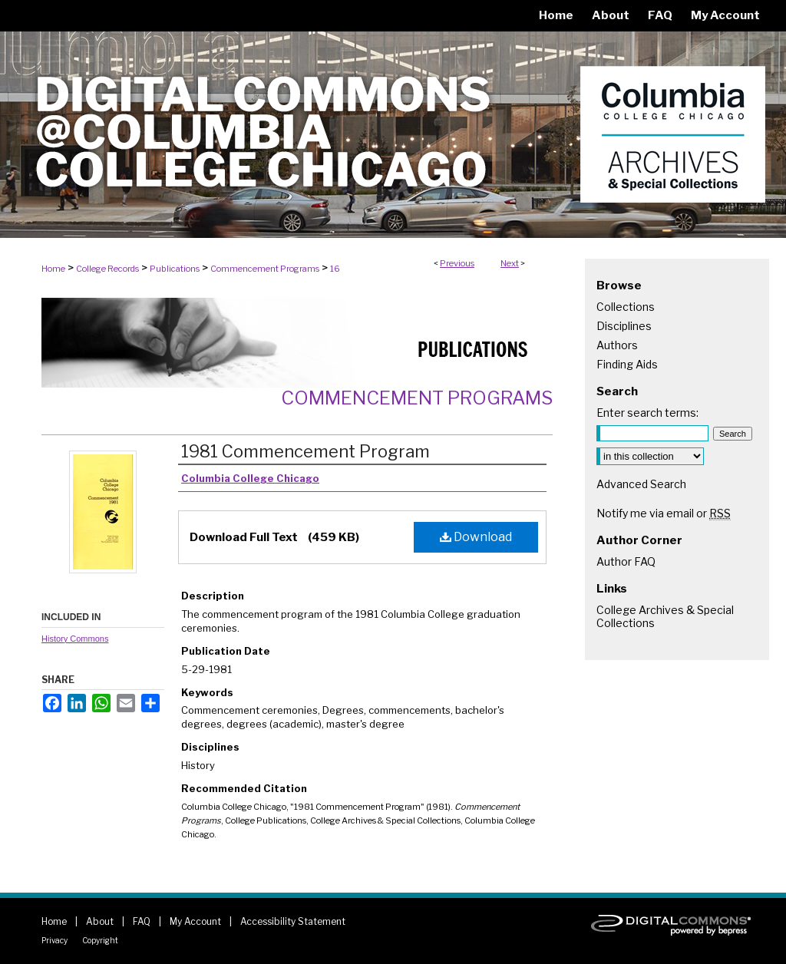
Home (53, 268)
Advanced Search (641, 483)
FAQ (141, 921)
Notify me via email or (663, 513)
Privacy (54, 940)
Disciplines (624, 325)
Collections (625, 306)
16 (335, 268)
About (100, 921)
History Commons (74, 638)
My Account (195, 921)
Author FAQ (626, 561)
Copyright (100, 940)
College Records (107, 268)
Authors (617, 345)
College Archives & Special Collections (665, 616)
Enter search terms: (647, 412)
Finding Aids (627, 364)
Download (476, 537)
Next (509, 263)
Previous (457, 263)
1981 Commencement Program (305, 451)
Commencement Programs (264, 268)
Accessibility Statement (292, 921)
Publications (175, 268)
